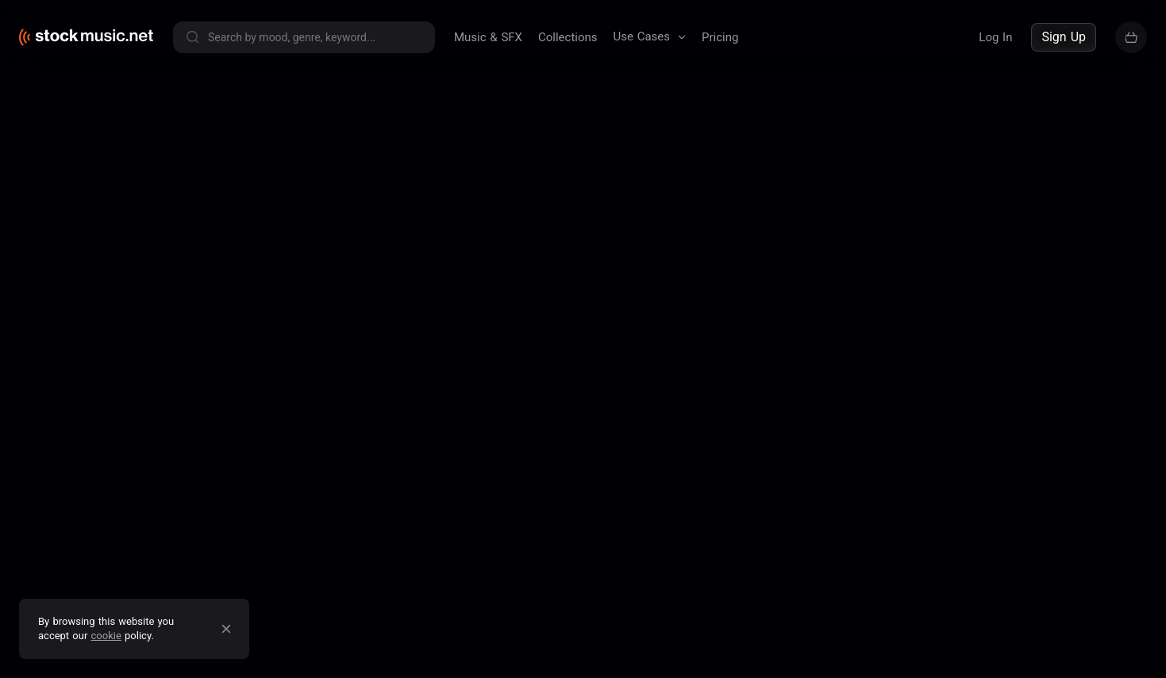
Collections (568, 37)
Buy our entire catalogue (960, 186)
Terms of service (177, 186)
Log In (995, 37)
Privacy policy (277, 186)
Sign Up (1063, 36)
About (635, 186)
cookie (106, 636)
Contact (854, 186)
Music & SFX (488, 37)
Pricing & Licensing (764, 186)
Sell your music (1096, 186)
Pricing (720, 37)
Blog (682, 186)
